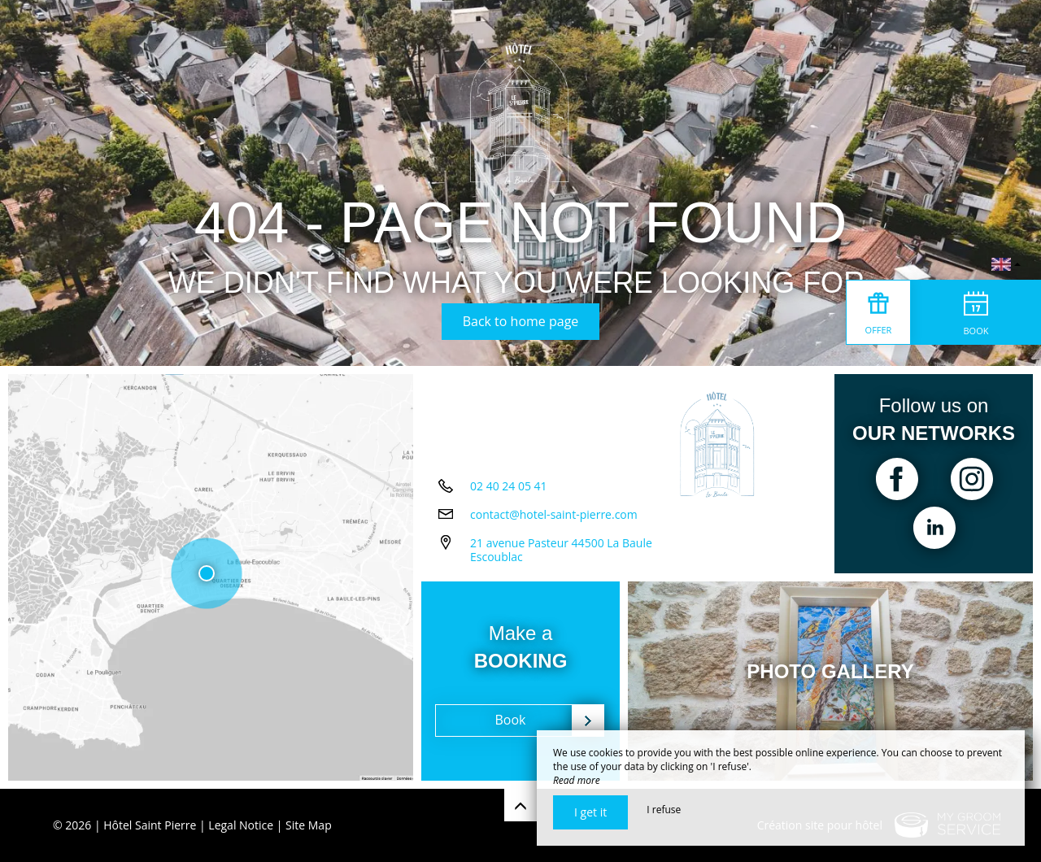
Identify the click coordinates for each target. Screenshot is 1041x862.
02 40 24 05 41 (508, 486)
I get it (590, 812)
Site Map (308, 825)
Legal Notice (240, 825)
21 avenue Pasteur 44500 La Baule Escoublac (561, 549)
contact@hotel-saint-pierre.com (554, 514)
